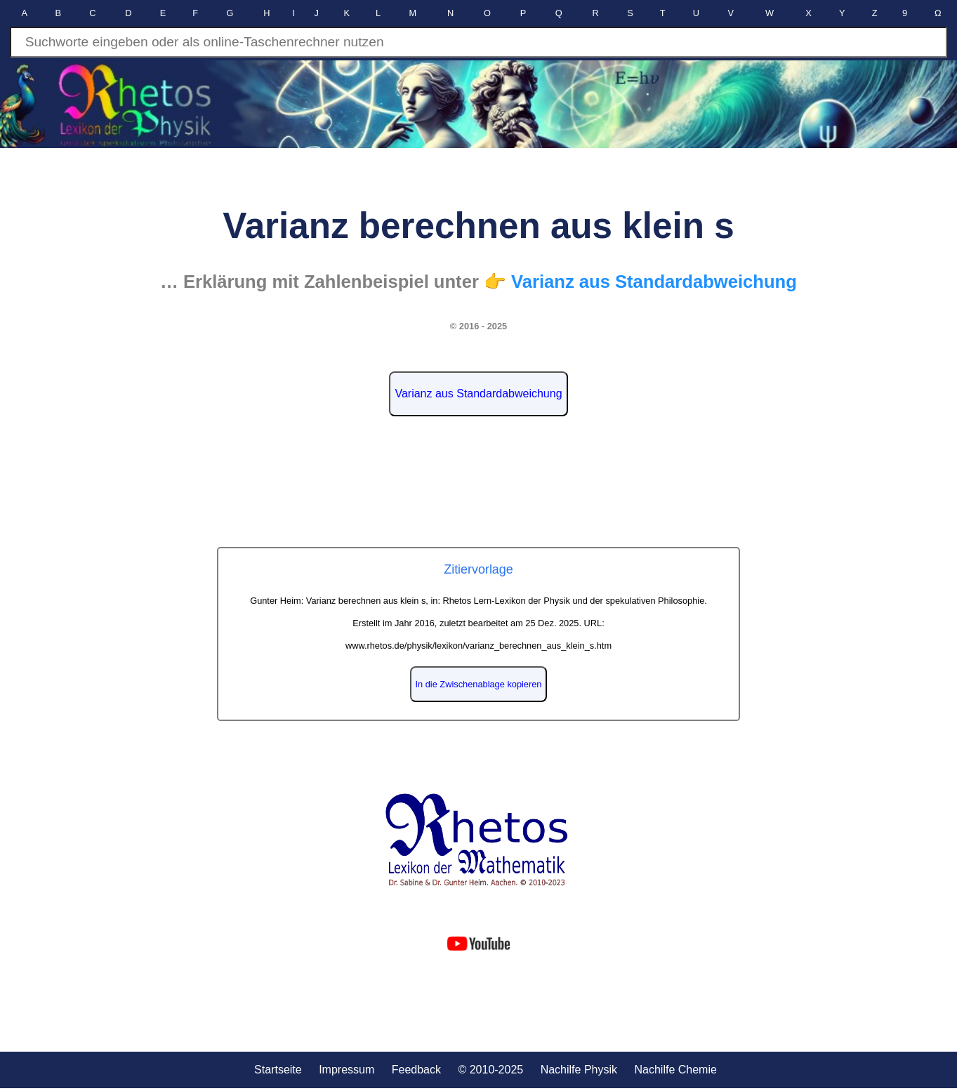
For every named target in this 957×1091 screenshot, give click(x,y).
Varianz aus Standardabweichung (478, 393)
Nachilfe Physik (579, 1070)
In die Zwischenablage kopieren (479, 684)
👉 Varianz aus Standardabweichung (640, 281)
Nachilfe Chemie (675, 1070)
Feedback (416, 1070)
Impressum (346, 1070)
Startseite (278, 1070)
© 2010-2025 (490, 1070)
